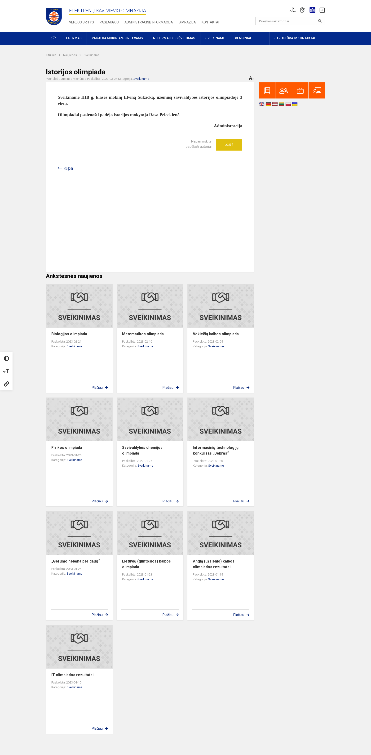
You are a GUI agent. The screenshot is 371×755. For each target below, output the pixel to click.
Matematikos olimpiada (143, 334)
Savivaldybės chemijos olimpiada (142, 450)
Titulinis (51, 55)
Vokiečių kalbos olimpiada (216, 334)
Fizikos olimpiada (66, 447)
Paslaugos (109, 22)
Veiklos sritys (81, 22)
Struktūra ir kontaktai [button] (294, 38)
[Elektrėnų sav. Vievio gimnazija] (55, 15)
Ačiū (229, 144)
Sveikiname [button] (215, 38)
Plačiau (97, 387)
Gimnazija (187, 22)
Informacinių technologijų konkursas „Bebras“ (215, 450)
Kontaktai (210, 22)
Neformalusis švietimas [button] (174, 38)
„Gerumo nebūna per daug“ (75, 561)
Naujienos (70, 55)
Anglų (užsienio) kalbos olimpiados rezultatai (213, 564)
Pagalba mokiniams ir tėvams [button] (117, 38)
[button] (293, 10)
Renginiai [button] (243, 38)
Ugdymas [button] (74, 38)
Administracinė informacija (148, 22)
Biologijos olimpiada (69, 334)
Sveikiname (91, 55)
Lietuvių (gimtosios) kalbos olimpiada (146, 564)
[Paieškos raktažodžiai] (290, 21)
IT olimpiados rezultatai (72, 675)
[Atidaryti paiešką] (320, 20)
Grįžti (68, 168)
